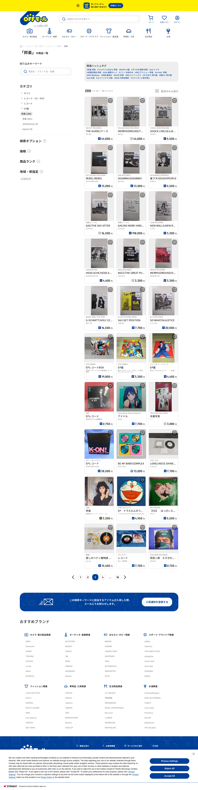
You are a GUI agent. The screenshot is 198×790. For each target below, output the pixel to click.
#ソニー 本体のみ (126, 72)
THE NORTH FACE (152, 651)
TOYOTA (68, 693)
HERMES (29, 703)
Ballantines (149, 722)
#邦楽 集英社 (106, 75)
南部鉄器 (108, 698)
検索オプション (33, 141)
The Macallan (150, 727)
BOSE (67, 661)
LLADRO (108, 717)
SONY (28, 641)
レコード (49, 46)
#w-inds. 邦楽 (161, 72)
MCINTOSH (70, 641)
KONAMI (108, 646)
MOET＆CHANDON (152, 698)
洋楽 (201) (27, 118)
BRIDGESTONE (71, 717)
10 (117, 577)
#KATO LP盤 (124, 69)
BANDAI (108, 641)
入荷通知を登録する (157, 602)
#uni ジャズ (154, 69)
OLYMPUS (30, 676)
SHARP (29, 651)
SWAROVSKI (110, 722)
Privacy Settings (169, 761)
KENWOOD (70, 671)
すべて (25, 93)
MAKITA (68, 698)
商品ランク (30, 161)
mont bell (148, 666)
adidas (147, 641)
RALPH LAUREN (32, 708)
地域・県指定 (31, 171)
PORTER (29, 722)
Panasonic (30, 646)
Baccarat (109, 712)
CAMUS (147, 703)
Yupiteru (69, 703)
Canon (28, 666)
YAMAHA (68, 666)
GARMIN (68, 708)
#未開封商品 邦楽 (94, 72)
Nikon (28, 671)
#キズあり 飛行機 (150, 75)
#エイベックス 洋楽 (104, 78)
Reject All (169, 768)
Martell (147, 717)
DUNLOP (69, 727)
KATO (107, 676)
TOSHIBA (30, 656)
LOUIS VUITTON (33, 693)
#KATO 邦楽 (119, 75)
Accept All (169, 776)
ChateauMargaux (151, 693)
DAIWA (147, 676)
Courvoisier (149, 708)
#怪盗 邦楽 (91, 69)
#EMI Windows (93, 75)
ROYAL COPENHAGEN (114, 708)
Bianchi (68, 722)
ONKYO (68, 651)
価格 (25, 151)
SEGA (107, 661)
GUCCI (28, 698)
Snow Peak (149, 661)
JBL (67, 656)
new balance (31, 717)
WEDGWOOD (110, 703)
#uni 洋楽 (91, 78)
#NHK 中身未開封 (121, 78)
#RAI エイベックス (133, 75)
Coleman (148, 646)
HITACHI (29, 661)
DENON (68, 646)
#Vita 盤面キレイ (110, 72)
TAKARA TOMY (111, 651)
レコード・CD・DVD (34, 46)
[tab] (30, 32)
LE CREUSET (110, 693)
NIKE (28, 712)
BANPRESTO (110, 671)
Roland (68, 676)
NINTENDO (109, 656)
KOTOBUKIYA (110, 666)
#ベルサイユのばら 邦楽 (107, 69)
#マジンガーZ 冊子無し (140, 78)
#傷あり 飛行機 (165, 75)
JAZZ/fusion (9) (30, 124)
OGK (67, 712)
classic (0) (27, 129)
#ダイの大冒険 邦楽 (139, 69)
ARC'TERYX (30, 727)
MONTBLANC (110, 727)
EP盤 (59, 46)
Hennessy (148, 712)
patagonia (148, 656)
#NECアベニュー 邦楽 (144, 72)
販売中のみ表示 (166, 91)
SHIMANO (148, 671)
